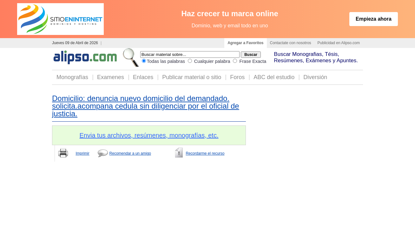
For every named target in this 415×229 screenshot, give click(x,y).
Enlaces (143, 77)
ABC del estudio (274, 77)
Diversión (315, 77)
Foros (237, 77)
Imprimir (82, 153)
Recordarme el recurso (205, 153)
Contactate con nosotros (290, 43)
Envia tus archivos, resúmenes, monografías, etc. (149, 135)
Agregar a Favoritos (245, 43)
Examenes (110, 77)
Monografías (72, 77)
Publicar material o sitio (191, 77)
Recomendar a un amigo (130, 153)
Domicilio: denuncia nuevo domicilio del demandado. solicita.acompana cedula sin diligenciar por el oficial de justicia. (145, 106)
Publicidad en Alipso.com (339, 43)
